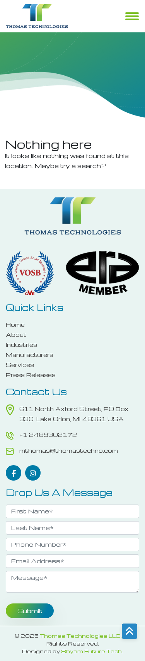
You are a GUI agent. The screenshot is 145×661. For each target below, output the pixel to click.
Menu (132, 17)
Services (20, 364)
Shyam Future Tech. (92, 651)
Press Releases (31, 374)
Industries (21, 344)
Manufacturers (29, 354)
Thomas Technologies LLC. (81, 635)
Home (15, 324)
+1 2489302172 (48, 434)
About (16, 334)
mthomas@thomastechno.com (68, 450)
